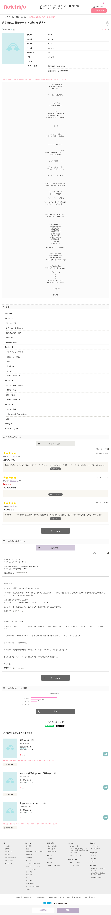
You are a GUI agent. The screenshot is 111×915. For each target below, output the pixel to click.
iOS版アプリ (94, 846)
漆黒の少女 (25, 740)
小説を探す (47, 6)
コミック (46, 8)
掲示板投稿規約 (53, 897)
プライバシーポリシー (65, 897)
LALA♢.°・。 (24, 806)
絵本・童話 (29, 880)
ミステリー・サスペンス (33, 866)
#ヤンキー (47, 760)
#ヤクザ (24, 760)
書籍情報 (75, 6)
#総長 (21, 79)
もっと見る (55, 531)
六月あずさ (14, 456)
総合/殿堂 (28, 846)
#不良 (16, 79)
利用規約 (18, 897)
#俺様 (37, 79)
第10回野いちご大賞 (75, 855)
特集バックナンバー (75, 862)
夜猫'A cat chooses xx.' (31, 803)
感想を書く (55, 548)
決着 (8, 419)
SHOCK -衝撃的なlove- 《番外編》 (36, 773)
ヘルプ (86, 897)
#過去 (32, 824)
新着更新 (7, 854)
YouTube (93, 858)
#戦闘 (43, 79)
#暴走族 (49, 79)
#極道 (29, 760)
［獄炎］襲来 (11, 409)
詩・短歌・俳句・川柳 (32, 886)
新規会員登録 (99, 10)
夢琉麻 (12, 506)
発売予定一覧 (51, 849)
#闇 (19, 760)
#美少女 (54, 760)
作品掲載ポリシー (41, 897)
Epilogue (8, 424)
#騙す (41, 760)
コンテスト (60, 8)
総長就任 (9, 338)
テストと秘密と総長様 (14, 385)
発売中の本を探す (53, 846)
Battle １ (9, 318)
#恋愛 (37, 824)
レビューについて (101, 449)
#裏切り (35, 760)
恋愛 (27, 849)
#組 (11, 760)
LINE (92, 861)
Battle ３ (9, 381)
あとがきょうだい (12, 428)
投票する (55, 711)
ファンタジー (30, 872)
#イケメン (16, 824)
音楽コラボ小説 (9, 860)
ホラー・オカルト (31, 869)
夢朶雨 (6, 668)
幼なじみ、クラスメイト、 (16, 328)
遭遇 (8, 361)
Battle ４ (9, 404)
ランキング (62, 6)
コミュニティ (8, 863)
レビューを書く (55, 444)
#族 (28, 824)
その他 (28, 889)
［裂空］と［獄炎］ (14, 357)
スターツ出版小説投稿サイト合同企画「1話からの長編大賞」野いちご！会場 (79, 850)
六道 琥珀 (23, 743)
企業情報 (93, 897)
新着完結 (7, 849)
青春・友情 (29, 860)
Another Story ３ (13, 400)
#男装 (5, 79)
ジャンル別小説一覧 (10, 857)
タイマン (9, 371)
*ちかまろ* (7, 573)
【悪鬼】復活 (11, 390)
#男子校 (54, 824)
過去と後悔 (10, 395)
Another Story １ (13, 342)
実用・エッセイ (30, 883)
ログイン (99, 7)
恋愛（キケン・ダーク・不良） (35, 851)
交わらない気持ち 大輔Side (16, 414)
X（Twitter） (94, 855)
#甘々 (64, 79)
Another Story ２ (13, 376)
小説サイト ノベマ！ (97, 877)
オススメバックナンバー (76, 865)
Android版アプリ (95, 849)
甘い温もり (10, 366)
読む (68, 910)
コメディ (28, 877)
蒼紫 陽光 (23, 776)
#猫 (11, 824)
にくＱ (104, 29)
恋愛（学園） (30, 857)
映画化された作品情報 (54, 865)
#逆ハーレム (29, 79)
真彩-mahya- (14, 481)
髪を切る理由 (11, 323)
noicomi (50, 858)
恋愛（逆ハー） (30, 854)
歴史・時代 (29, 874)
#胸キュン (57, 79)
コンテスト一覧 (74, 846)
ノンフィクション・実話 (33, 863)
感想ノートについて (100, 553)
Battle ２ (9, 347)
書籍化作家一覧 (52, 851)
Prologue (8, 313)
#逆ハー (23, 824)
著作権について (78, 897)
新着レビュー (8, 851)
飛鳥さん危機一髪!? (13, 333)
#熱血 (10, 79)
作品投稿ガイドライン (28, 897)
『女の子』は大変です (14, 352)
